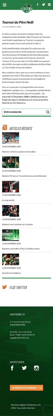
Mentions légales (18, 405)
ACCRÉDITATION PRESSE (24, 387)
